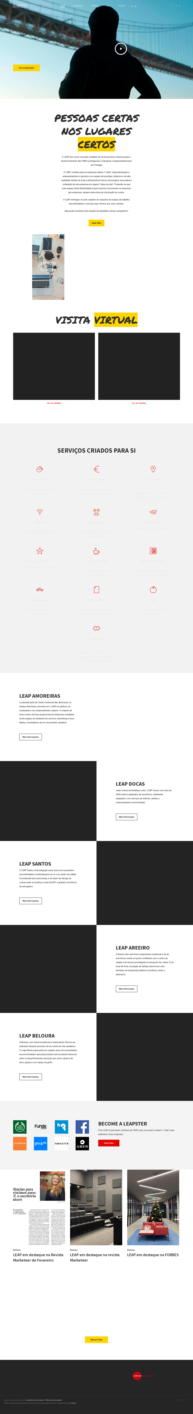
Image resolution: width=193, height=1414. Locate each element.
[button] (26, 61)
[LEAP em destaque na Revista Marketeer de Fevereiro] (39, 1217)
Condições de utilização (34, 1400)
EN (135, 6)
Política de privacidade (53, 1400)
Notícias (17, 1250)
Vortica (73, 1403)
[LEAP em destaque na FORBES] (153, 1214)
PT (132, 6)
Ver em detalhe (54, 403)
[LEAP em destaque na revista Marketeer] (96, 1217)
